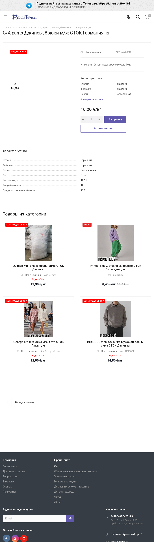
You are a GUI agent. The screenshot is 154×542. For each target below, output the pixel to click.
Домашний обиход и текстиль (72, 486)
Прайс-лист (62, 460)
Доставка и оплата (14, 471)
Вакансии (8, 481)
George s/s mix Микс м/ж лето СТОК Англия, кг (38, 343)
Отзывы (7, 486)
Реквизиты (9, 491)
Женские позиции (64, 476)
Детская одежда (64, 491)
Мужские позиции (65, 481)
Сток (57, 466)
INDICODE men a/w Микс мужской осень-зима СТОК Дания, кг (115, 343)
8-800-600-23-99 (122, 516)
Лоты (57, 501)
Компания (9, 460)
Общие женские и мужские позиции (75, 471)
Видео (15, 88)
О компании (10, 466)
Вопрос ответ (11, 476)
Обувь (58, 496)
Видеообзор (38, 279)
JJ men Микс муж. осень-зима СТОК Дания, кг (38, 267)
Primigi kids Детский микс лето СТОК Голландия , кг (115, 267)
